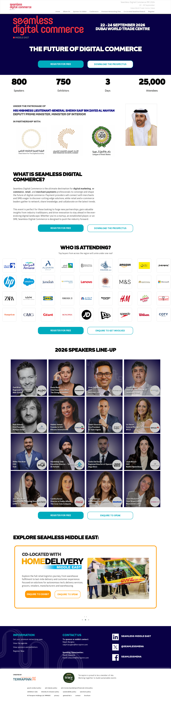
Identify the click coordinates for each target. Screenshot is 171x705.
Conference (94, 11)
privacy (56, 695)
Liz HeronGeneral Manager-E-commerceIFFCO (138, 427)
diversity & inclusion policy (50, 692)
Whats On (66, 11)
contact (77, 695)
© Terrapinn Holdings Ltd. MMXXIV (38, 695)
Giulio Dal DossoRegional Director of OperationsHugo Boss (101, 464)
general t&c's (67, 695)
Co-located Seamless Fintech (134, 11)
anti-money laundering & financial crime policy (77, 688)
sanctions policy (85, 692)
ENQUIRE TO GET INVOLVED (110, 330)
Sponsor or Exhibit (80, 11)
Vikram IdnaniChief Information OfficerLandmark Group (136, 390)
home (58, 11)
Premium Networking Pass (111, 11)
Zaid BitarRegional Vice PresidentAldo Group (22, 390)
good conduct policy (34, 688)
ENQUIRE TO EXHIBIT (38, 594)
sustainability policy (69, 692)
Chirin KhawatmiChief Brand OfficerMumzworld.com (134, 501)
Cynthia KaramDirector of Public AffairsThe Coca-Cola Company (60, 501)
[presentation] (84, 616)
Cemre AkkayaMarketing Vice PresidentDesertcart (98, 501)
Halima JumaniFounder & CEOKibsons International (59, 427)
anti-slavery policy (51, 688)
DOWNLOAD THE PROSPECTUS (110, 64)
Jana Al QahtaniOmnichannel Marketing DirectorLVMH (26, 501)
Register (151, 11)
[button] (82, 620)
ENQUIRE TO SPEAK (110, 515)
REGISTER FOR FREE (60, 64)
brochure (87, 695)
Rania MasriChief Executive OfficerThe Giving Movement (59, 390)
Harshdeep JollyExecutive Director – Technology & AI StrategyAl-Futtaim (69, 464)
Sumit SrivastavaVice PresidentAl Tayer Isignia (95, 427)
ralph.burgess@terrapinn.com (75, 645)
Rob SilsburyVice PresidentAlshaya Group (19, 427)
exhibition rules (32, 692)
